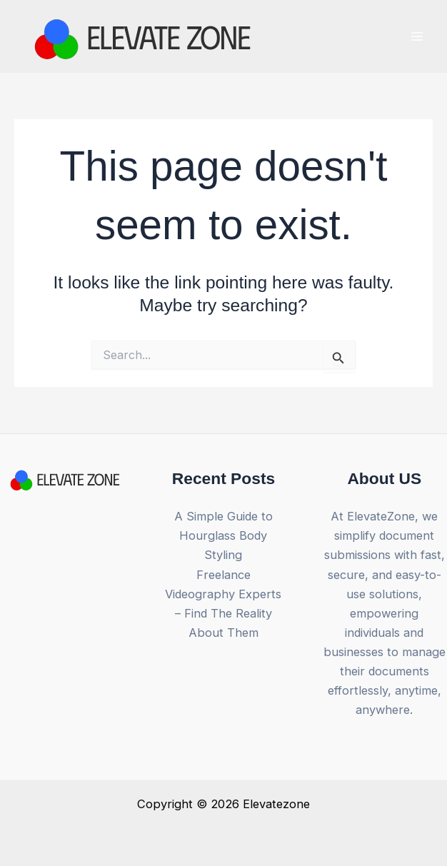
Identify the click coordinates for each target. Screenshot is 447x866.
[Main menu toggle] (417, 37)
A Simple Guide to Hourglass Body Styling (223, 535)
